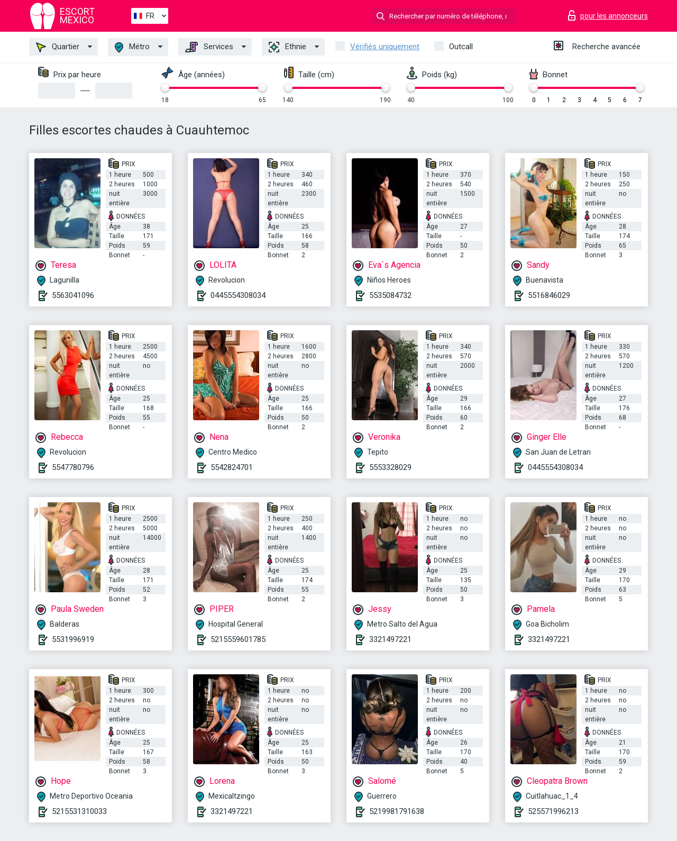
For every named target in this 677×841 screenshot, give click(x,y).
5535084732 (390, 295)
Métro (132, 47)
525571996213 (553, 811)
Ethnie (287, 47)
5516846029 (549, 295)
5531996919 (73, 639)
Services (209, 47)
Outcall (461, 46)
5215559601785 (238, 639)
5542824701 (232, 467)
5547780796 (73, 467)
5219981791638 (396, 811)
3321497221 (390, 639)
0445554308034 (238, 295)
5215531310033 (79, 811)
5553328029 (390, 467)
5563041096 (73, 295)
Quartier (57, 47)
